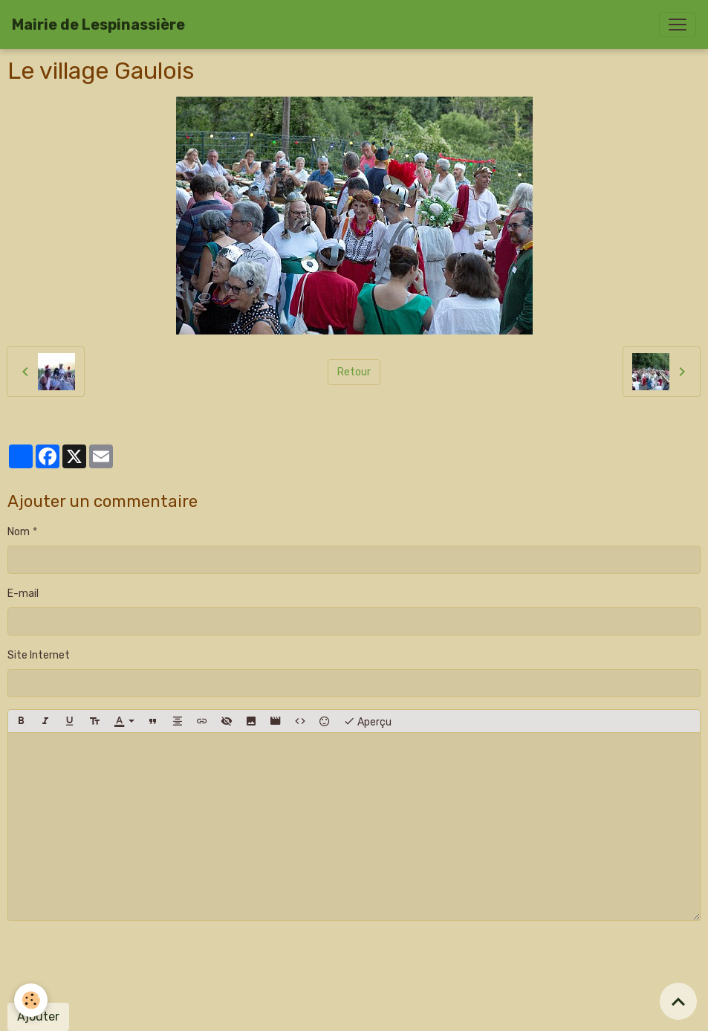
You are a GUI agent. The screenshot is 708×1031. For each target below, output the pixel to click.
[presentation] (120, 962)
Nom (18, 532)
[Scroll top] (678, 1001)
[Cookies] (31, 1000)
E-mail (23, 593)
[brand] (98, 24)
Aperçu (367, 721)
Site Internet (38, 655)
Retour (354, 372)
